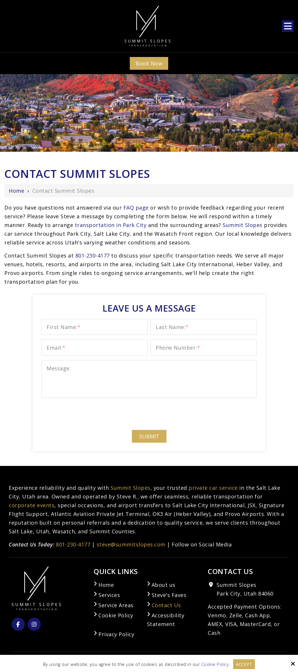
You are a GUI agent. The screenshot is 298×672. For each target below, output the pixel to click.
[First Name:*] (94, 327)
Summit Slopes (242, 224)
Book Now (149, 63)
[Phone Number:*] (203, 347)
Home (16, 190)
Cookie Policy (215, 664)
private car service (213, 487)
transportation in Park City (111, 224)
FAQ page (136, 207)
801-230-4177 (73, 544)
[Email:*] (94, 347)
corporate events (31, 505)
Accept (244, 664)
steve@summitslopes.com (131, 544)
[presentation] (149, 413)
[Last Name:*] (203, 327)
